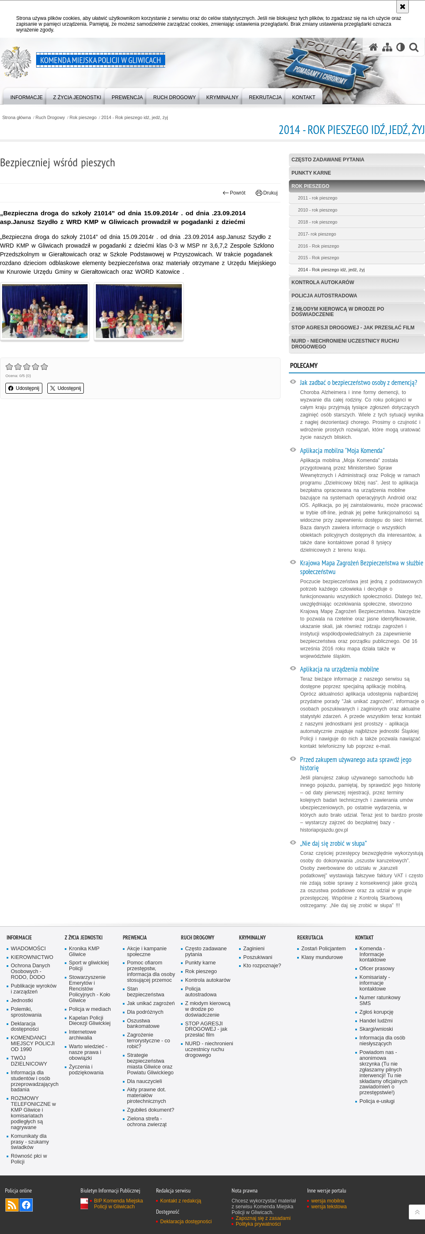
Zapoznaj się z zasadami (263, 1218)
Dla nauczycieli (144, 1081)
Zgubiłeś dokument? (150, 1110)
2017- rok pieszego (317, 233)
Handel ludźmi (376, 1021)
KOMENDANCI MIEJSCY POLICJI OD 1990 (33, 1043)
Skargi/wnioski (376, 1029)
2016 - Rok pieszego (318, 245)
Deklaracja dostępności (25, 1026)
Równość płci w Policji (29, 1159)
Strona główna (16, 117)
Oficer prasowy (376, 968)
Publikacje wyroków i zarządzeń (33, 989)
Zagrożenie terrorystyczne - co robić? (148, 1040)
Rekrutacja (310, 937)
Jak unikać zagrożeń (151, 1003)
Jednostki (22, 1000)
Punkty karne (311, 173)
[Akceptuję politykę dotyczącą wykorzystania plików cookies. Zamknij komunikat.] (402, 6)
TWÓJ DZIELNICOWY (29, 1061)
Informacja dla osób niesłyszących (382, 1041)
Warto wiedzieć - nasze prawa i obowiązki (88, 1052)
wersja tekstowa (329, 1207)
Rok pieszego (82, 117)
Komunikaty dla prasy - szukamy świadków (30, 1142)
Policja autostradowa (324, 296)
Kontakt (364, 937)
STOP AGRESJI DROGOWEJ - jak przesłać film (352, 328)
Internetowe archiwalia (82, 1035)
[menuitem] (26, 96)
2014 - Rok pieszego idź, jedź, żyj (134, 117)
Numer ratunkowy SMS (380, 1000)
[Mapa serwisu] (387, 47)
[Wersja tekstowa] (400, 47)
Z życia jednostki (84, 937)
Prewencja (135, 937)
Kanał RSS (12, 1205)
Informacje (19, 937)
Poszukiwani (257, 957)
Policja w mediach (90, 1009)
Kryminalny (252, 937)
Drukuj (267, 193)
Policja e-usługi (377, 1101)
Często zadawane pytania (327, 160)
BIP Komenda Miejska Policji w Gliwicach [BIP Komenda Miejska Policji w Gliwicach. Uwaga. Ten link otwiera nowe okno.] (118, 1204)
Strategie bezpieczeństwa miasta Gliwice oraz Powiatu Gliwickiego (150, 1064)
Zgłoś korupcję (376, 1012)
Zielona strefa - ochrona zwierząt (146, 1121)
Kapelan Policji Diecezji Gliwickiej (89, 1021)
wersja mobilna (327, 1201)
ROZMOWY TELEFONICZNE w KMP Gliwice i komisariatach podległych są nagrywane (33, 1113)
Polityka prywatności (258, 1224)
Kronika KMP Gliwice (84, 951)
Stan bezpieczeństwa (145, 992)
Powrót (234, 193)
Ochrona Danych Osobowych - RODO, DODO (30, 971)
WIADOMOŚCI (28, 949)
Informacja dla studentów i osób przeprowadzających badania (35, 1081)
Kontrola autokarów (322, 282)
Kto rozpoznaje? (262, 966)
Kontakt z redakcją (180, 1201)
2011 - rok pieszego (317, 197)
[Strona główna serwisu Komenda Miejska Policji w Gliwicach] (373, 47)
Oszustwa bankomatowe (143, 1024)
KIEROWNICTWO (32, 957)
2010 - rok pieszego (317, 209)
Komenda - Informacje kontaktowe (372, 954)
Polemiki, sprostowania (26, 1012)
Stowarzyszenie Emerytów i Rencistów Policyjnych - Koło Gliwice (89, 989)
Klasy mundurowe (322, 957)
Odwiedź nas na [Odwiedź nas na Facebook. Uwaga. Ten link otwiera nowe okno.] (26, 1205)
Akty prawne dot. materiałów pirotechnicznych (146, 1095)
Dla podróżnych (145, 1012)
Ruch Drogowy (50, 117)
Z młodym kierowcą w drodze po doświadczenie (337, 311)
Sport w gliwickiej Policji (89, 965)
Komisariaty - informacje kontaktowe (374, 983)
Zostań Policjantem (323, 949)
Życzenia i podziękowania (86, 1070)
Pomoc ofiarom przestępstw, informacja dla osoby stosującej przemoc (151, 971)
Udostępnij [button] (23, 388)
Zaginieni (253, 949)
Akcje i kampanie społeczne (146, 951)
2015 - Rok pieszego (318, 257)
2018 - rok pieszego (317, 221)
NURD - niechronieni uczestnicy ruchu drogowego (345, 343)
